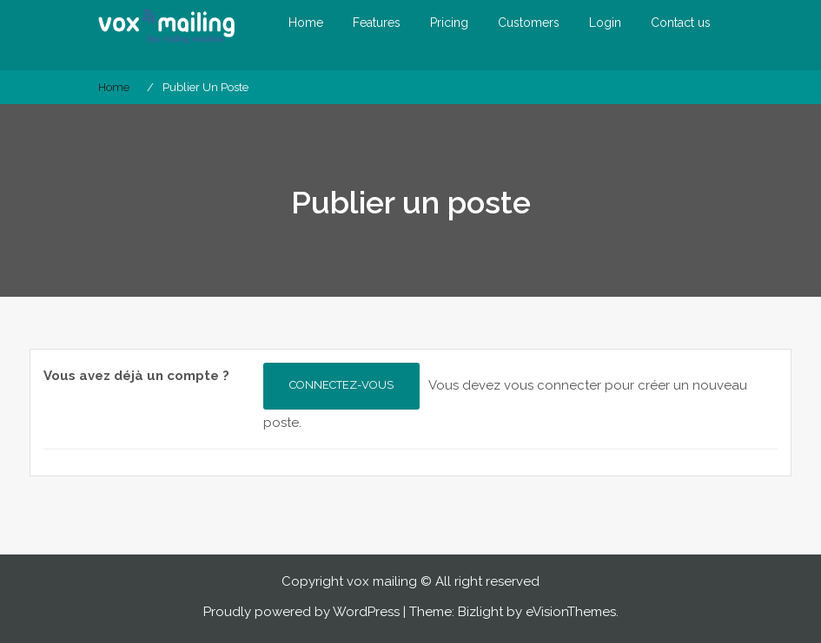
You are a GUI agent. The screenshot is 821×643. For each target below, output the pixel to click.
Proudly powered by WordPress (301, 612)
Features (377, 23)
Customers (528, 23)
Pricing (449, 23)
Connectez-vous (341, 384)
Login (605, 23)
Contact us (681, 23)
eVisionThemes (571, 612)
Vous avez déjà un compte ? (136, 376)
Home (305, 23)
